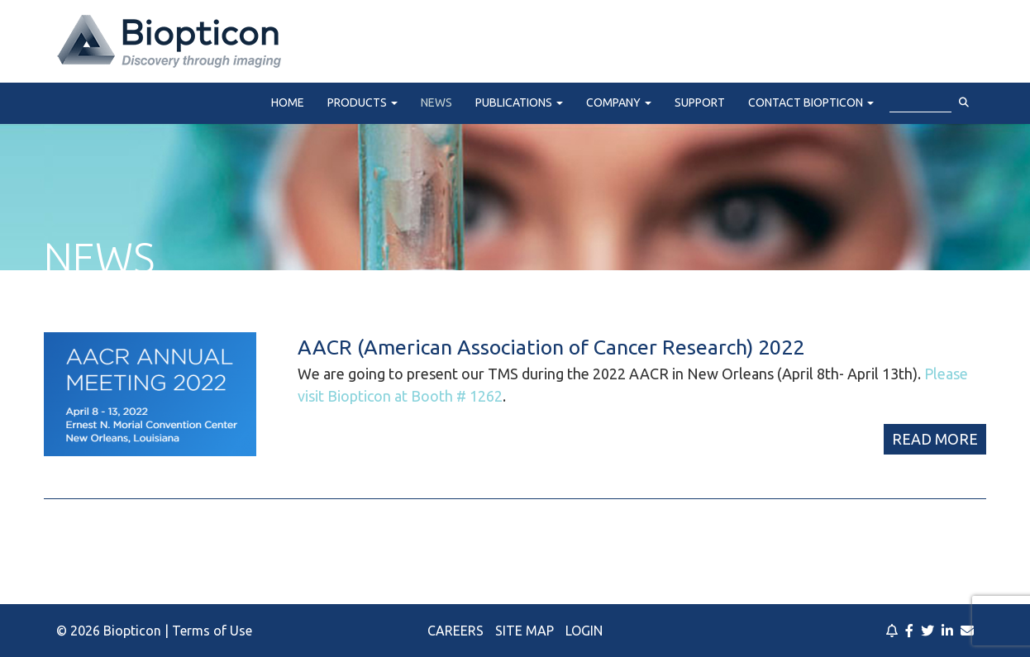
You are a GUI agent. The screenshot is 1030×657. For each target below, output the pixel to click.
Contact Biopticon (811, 102)
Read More (935, 439)
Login (584, 630)
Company (618, 102)
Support (700, 102)
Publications (519, 102)
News (436, 102)
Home (287, 102)
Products (362, 102)
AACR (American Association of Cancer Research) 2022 (551, 347)
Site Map (524, 630)
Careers (455, 630)
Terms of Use (212, 630)
